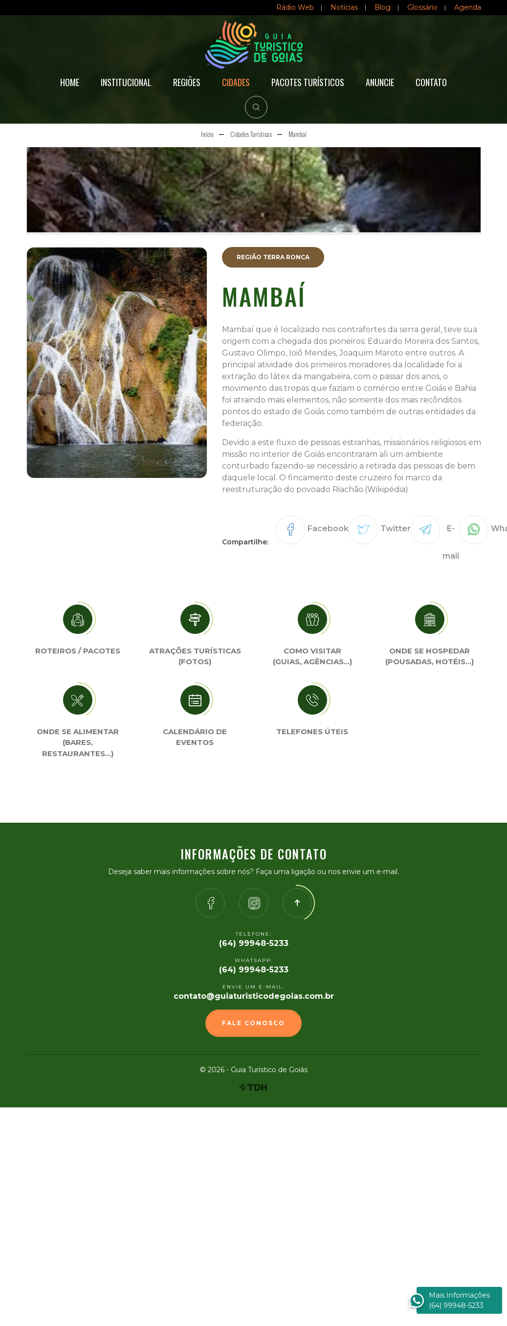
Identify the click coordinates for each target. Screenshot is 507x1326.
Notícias (344, 7)
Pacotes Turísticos (307, 82)
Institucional (126, 82)
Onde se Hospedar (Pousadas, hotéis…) (429, 656)
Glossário (422, 7)
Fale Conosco (253, 1023)
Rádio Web (295, 7)
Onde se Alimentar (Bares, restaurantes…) (78, 742)
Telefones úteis (312, 731)
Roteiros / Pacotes (77, 650)
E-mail (450, 542)
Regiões (186, 82)
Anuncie (380, 82)
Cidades (236, 82)
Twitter (395, 528)
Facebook (328, 528)
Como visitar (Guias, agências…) (312, 656)
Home (69, 82)
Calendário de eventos (195, 737)
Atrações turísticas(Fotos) (195, 656)
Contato (431, 82)
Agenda (467, 7)
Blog (383, 7)
